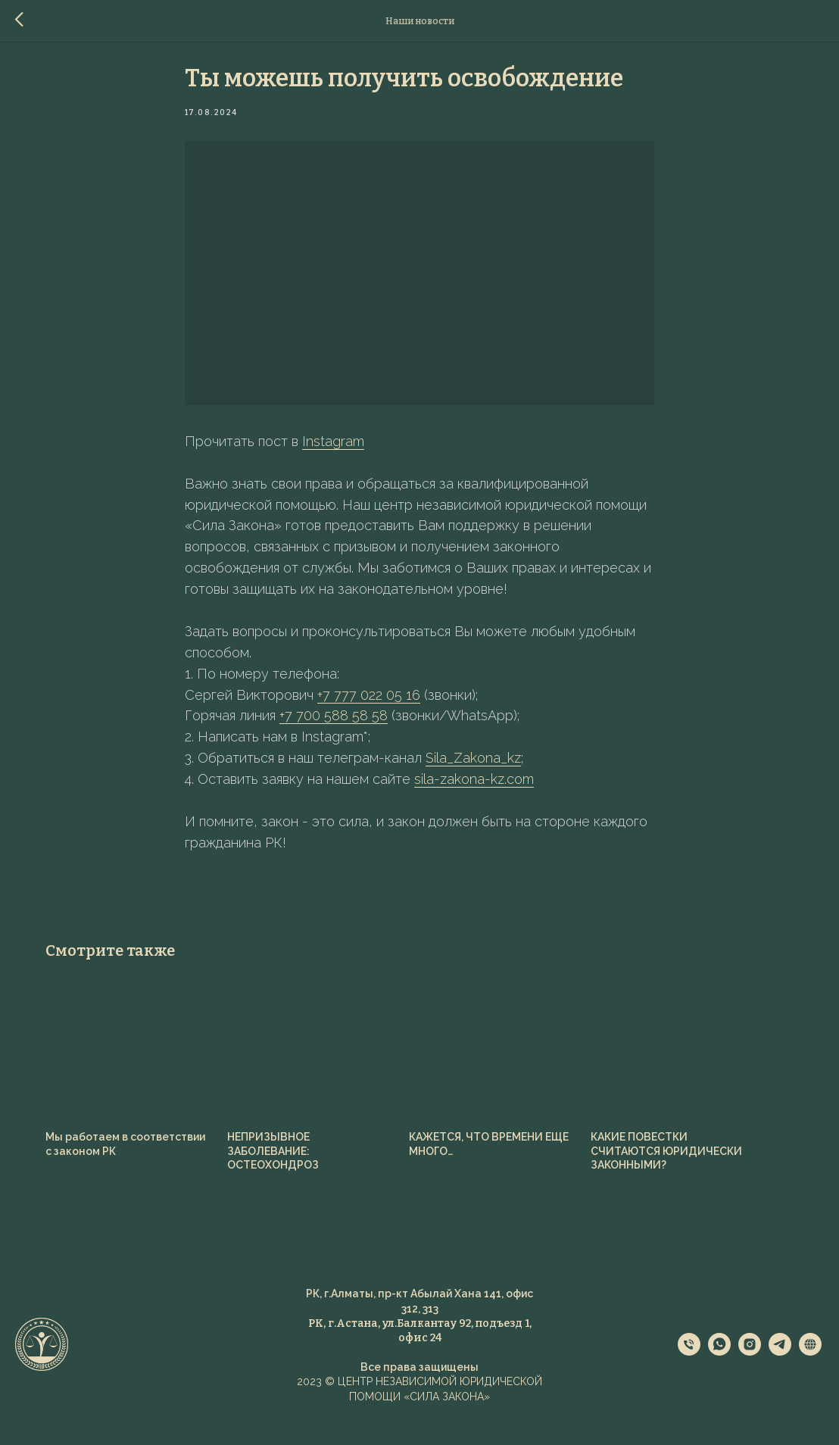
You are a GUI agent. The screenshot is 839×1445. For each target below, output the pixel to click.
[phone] (689, 1368)
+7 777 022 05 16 (368, 703)
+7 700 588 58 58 (333, 724)
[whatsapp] (719, 1368)
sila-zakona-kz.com (474, 787)
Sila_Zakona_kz (473, 766)
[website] (810, 1368)
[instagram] (749, 1368)
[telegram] (780, 1368)
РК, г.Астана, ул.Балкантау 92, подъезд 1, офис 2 (420, 1347)
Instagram (333, 449)
